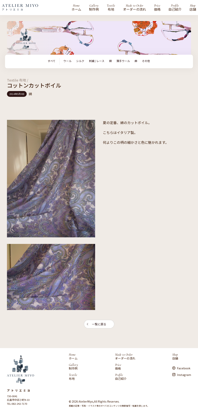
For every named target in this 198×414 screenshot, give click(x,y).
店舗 (192, 7)
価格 (157, 7)
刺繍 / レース (96, 61)
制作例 (94, 7)
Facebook (183, 368)
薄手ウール (123, 61)
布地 (111, 7)
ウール (67, 61)
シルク (80, 61)
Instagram (184, 374)
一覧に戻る (99, 324)
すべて (51, 61)
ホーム (76, 7)
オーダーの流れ (134, 7)
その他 (146, 61)
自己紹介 (175, 7)
